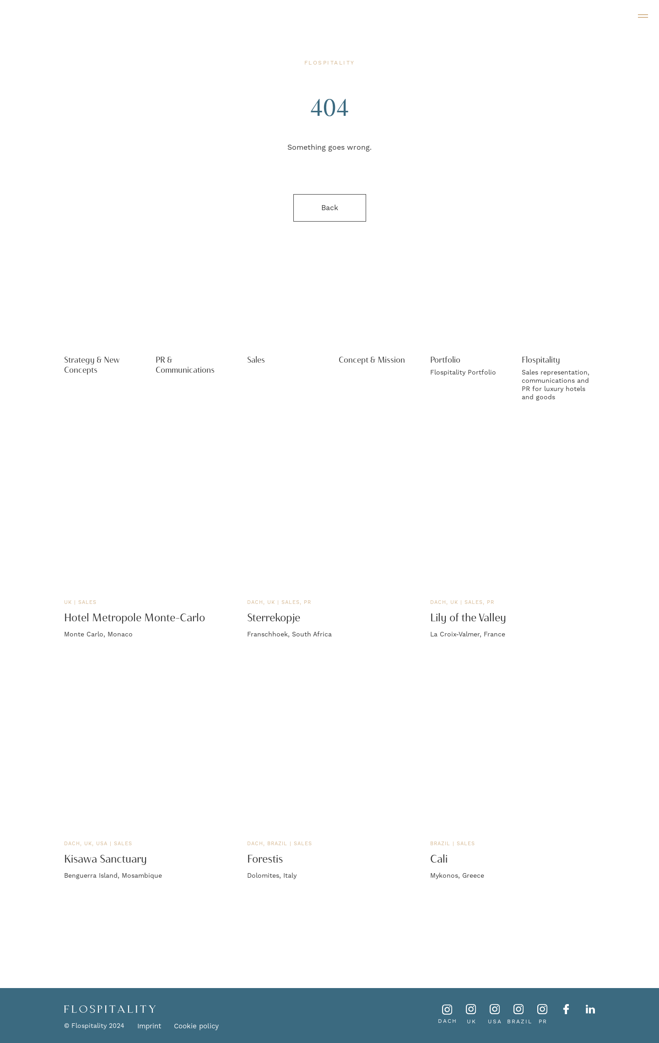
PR (543, 1021)
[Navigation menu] (643, 16)
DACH (447, 1021)
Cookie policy (196, 1026)
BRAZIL (519, 1021)
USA (495, 1021)
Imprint (149, 1026)
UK (471, 1021)
